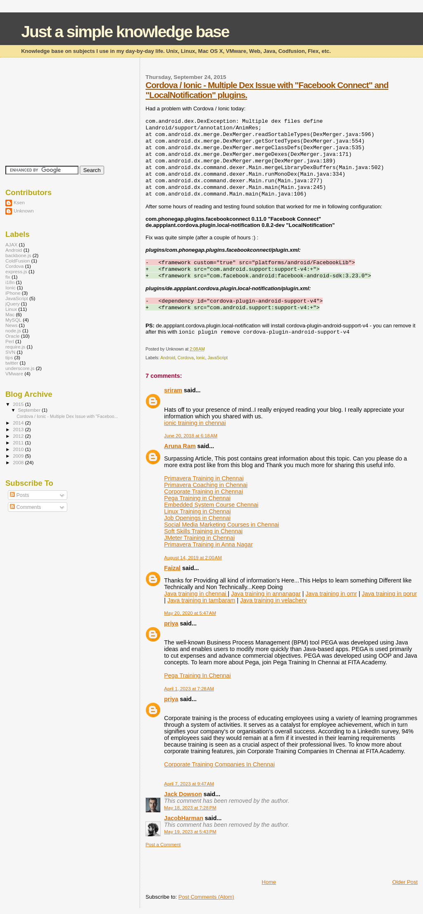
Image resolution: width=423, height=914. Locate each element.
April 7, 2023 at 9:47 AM (189, 783)
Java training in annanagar (266, 593)
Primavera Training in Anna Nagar (208, 544)
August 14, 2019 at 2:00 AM (193, 557)
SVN (10, 352)
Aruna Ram (179, 446)
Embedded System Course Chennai (211, 504)
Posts (19, 495)
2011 (19, 442)
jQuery (12, 303)
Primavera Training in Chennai (203, 478)
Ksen (19, 202)
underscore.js (19, 368)
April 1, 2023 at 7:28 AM (189, 688)
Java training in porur (389, 593)
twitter (11, 362)
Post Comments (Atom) (206, 897)
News (11, 325)
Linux (11, 309)
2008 (19, 462)
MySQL (13, 319)
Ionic (200, 358)
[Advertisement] (242, 859)
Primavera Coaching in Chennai (205, 485)
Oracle (12, 336)
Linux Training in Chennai (197, 511)
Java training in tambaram (201, 600)
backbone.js (18, 255)
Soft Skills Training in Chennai (203, 531)
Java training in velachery (273, 600)
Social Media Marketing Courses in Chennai (221, 524)
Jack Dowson (183, 794)
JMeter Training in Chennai (199, 538)
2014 (19, 422)
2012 (19, 436)
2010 (19, 449)
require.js (15, 346)
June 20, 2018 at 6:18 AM (190, 435)
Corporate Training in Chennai (203, 491)
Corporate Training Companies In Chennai (219, 764)
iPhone (13, 293)
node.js (13, 330)
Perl (9, 341)
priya (171, 623)
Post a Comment (163, 844)
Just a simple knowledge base (125, 32)
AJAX (11, 244)
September (30, 410)
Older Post (405, 882)
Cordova (186, 358)
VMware (14, 373)
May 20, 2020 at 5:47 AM (190, 613)
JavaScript (218, 358)
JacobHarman (183, 818)
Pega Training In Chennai (197, 675)
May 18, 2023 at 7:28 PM (190, 807)
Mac (9, 314)
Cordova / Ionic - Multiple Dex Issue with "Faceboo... (67, 416)
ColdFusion (17, 260)
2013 (19, 429)
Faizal (172, 568)
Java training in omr (331, 593)
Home (269, 882)
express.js (16, 271)
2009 (19, 455)
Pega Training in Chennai (197, 498)
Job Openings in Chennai (197, 518)
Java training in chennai (196, 593)
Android (167, 358)
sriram (173, 390)
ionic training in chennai (195, 423)
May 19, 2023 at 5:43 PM (190, 831)
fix (7, 276)
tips (9, 357)
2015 (19, 404)
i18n (9, 282)
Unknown (24, 210)
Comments (25, 507)
